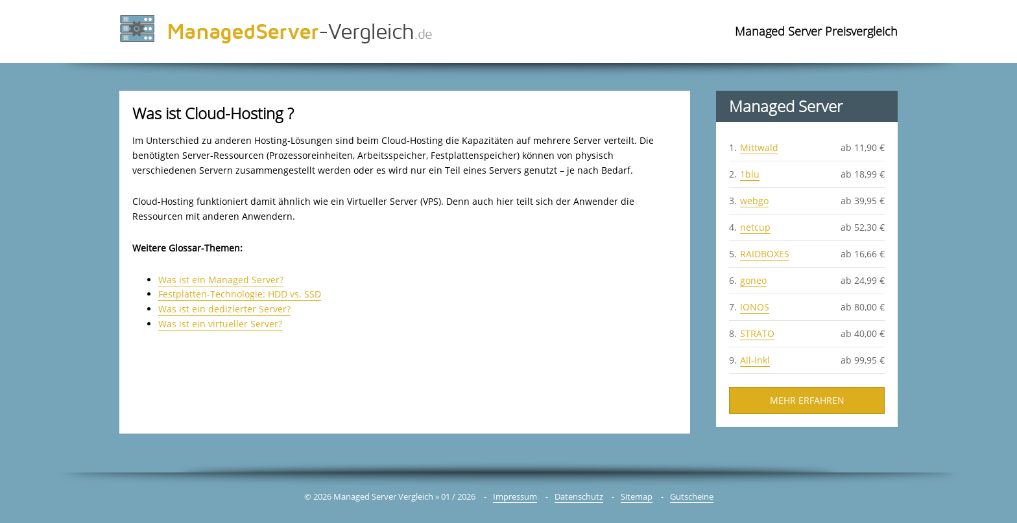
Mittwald (759, 147)
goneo (753, 280)
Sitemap (636, 496)
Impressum (515, 496)
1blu (750, 174)
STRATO (757, 333)
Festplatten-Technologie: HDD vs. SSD (239, 294)
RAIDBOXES (764, 254)
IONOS (754, 307)
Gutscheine (691, 496)
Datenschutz (579, 496)
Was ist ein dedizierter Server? (224, 309)
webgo (754, 200)
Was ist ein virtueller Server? (220, 324)
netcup (755, 227)
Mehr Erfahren (807, 400)
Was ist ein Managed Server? (220, 279)
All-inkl (755, 360)
